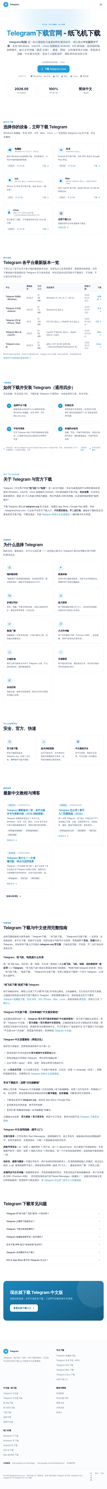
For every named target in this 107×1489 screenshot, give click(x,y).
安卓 (47, 76)
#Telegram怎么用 (67, 831)
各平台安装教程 (96, 449)
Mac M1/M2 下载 (11, 1455)
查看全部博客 (13, 896)
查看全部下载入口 (24, 1308)
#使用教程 (82, 831)
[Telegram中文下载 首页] (11, 4)
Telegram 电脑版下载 (14, 999)
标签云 (59, 1412)
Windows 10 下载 (11, 1440)
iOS (56, 76)
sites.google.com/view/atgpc (23, 1463)
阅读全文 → (12, 840)
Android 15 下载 (10, 1445)
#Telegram (12, 878)
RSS (96, 1473)
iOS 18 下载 (8, 1450)
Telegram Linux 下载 (65, 1374)
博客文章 (60, 1403)
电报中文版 (8, 1422)
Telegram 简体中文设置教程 (56, 514)
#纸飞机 (93, 831)
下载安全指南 (83, 449)
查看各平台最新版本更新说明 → (17, 358)
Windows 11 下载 (10, 1436)
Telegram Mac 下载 (65, 1370)
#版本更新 (12, 835)
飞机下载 (7, 1412)
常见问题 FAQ (62, 1398)
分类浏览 (60, 1407)
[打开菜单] (101, 4)
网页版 (84, 76)
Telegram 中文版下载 (12, 1398)
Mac (64, 76)
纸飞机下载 (8, 1403)
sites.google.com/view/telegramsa (51, 1463)
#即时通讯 (35, 878)
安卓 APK (31, 999)
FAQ (102, 1473)
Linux (74, 76)
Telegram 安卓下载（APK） (68, 1360)
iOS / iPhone (44, 999)
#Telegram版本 (32, 831)
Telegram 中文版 (62, 1030)
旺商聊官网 (71, 1463)
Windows (36, 76)
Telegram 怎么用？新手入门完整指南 (62, 1180)
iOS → (98, 321)
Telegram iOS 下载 (64, 1365)
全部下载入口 (62, 1379)
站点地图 (91, 1476)
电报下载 (7, 1417)
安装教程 (60, 1393)
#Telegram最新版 (15, 831)
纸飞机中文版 (9, 1407)
